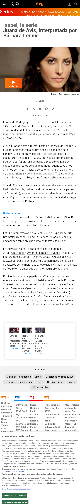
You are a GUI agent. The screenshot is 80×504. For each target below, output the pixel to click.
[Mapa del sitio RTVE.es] (54, 460)
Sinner (38, 376)
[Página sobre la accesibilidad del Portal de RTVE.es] (44, 458)
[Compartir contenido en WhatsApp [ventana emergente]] (46, 107)
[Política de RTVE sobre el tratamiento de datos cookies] (22, 461)
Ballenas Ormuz (55, 382)
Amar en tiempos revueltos (43, 252)
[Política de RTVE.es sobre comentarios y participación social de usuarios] (73, 460)
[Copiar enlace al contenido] (53, 107)
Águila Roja (18, 252)
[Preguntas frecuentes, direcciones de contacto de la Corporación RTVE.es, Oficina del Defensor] (62, 458)
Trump (40, 382)
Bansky (71, 382)
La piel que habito (26, 300)
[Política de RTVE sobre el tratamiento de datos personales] (12, 460)
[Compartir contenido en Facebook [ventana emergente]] (27, 107)
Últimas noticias (40, 387)
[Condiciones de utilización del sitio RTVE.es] (3, 460)
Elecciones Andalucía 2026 (59, 376)
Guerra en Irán (25, 382)
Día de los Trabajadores (19, 376)
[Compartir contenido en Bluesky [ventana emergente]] (40, 107)
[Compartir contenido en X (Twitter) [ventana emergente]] (34, 107)
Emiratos (9, 382)
